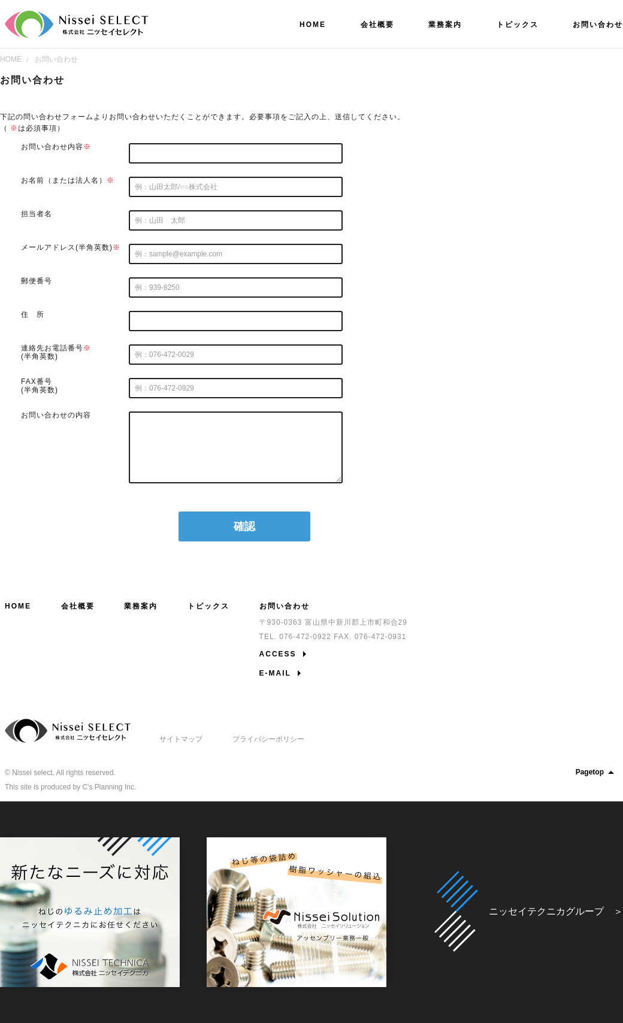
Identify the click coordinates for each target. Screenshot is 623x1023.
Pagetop (597, 772)
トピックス (208, 606)
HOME (11, 59)
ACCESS (278, 654)
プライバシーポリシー (268, 739)
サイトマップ (180, 739)
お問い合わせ (56, 59)
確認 (244, 526)
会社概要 (78, 606)
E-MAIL (275, 673)
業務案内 (141, 606)
